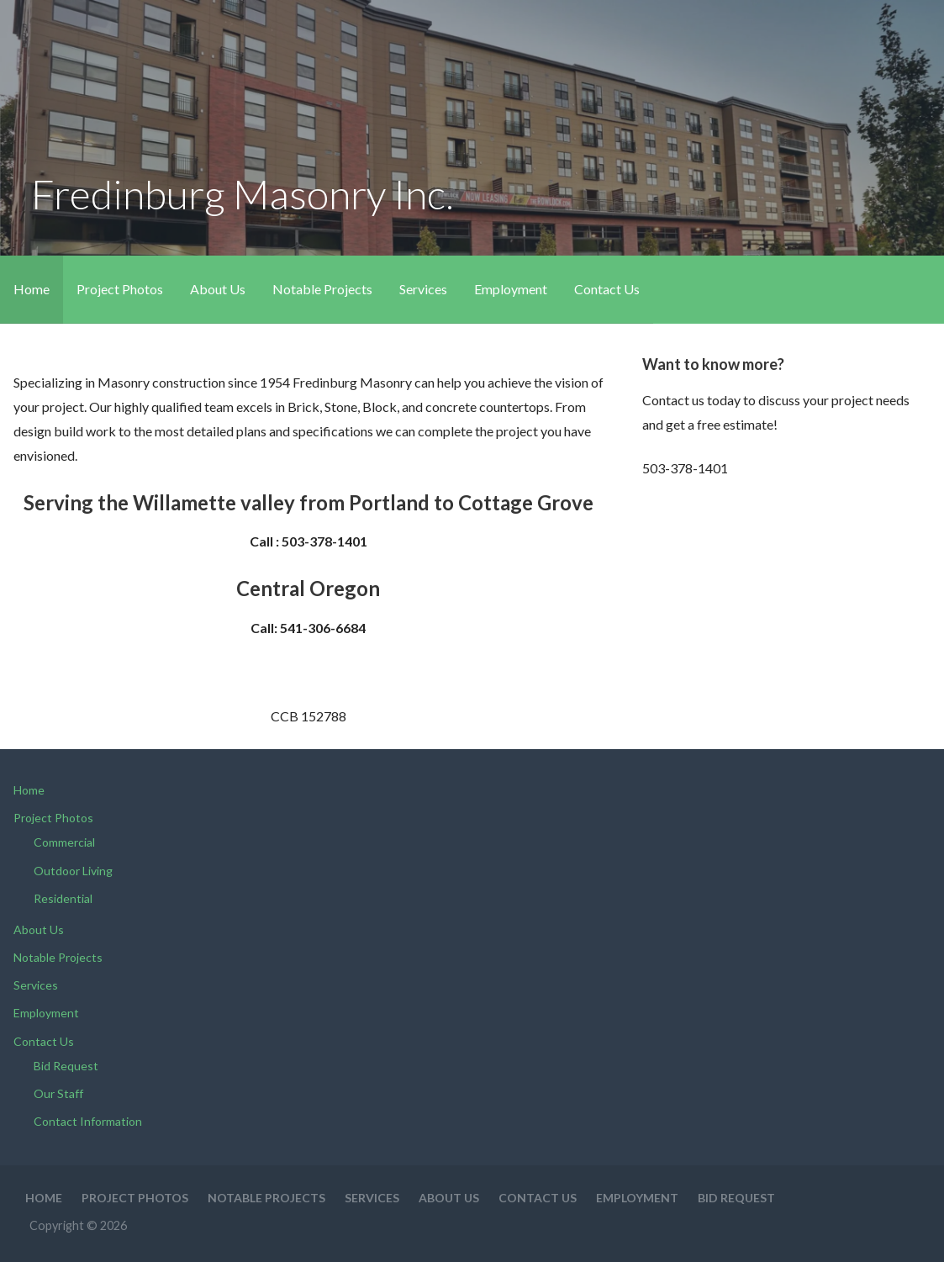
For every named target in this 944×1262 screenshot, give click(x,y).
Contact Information (88, 1121)
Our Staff (58, 1093)
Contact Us (607, 289)
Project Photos (119, 289)
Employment (510, 289)
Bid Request (66, 1066)
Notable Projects (322, 289)
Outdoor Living (73, 870)
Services (423, 289)
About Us (217, 289)
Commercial (64, 842)
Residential (63, 898)
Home (31, 289)
